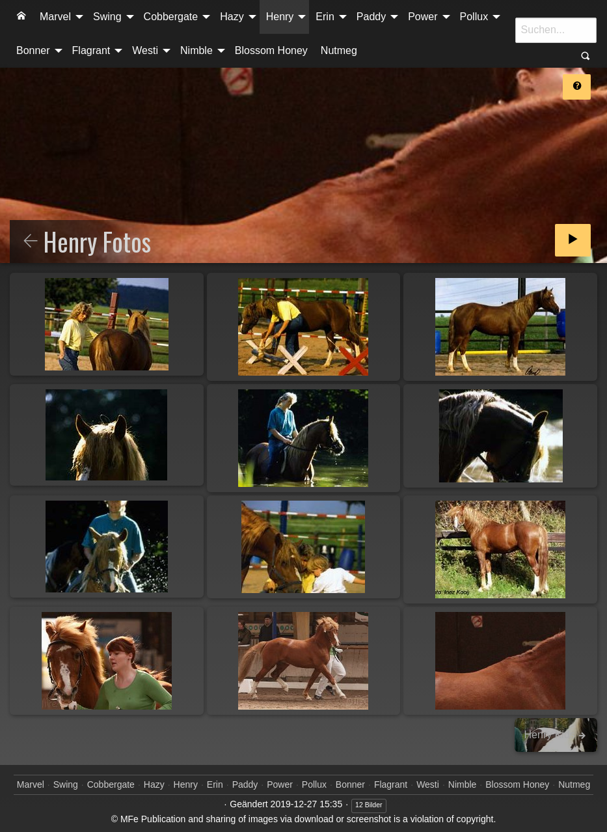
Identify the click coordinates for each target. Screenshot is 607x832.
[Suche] (556, 30)
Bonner (33, 50)
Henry (280, 16)
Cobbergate (171, 16)
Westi (145, 50)
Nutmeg (339, 50)
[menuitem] (21, 17)
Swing (107, 16)
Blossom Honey (271, 50)
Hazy (231, 16)
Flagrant (91, 50)
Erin (325, 16)
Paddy (371, 16)
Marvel (55, 16)
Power (422, 16)
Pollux (474, 16)
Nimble (196, 50)
